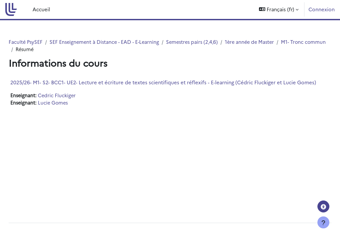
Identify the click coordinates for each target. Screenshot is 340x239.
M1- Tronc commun (53, 49)
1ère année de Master (272, 42)
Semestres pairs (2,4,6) (212, 42)
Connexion (321, 9)
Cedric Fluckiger (72, 101)
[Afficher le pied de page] (323, 222)
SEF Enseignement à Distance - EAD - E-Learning (121, 42)
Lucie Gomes (69, 109)
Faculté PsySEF (41, 42)
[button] (279, 9)
